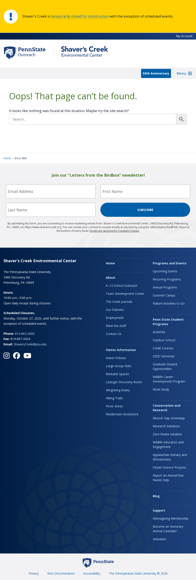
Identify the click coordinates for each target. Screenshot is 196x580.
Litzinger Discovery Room (124, 382)
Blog (156, 496)
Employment (115, 318)
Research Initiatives (166, 426)
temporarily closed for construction (80, 16)
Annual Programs (165, 287)
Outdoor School (164, 340)
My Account (184, 36)
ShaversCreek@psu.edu (30, 344)
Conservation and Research (166, 407)
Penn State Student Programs (168, 321)
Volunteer (159, 539)
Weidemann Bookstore (122, 414)
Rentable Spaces (117, 374)
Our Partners (115, 310)
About (110, 277)
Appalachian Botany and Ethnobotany (170, 457)
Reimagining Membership (170, 518)
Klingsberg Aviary (118, 390)
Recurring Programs (167, 279)
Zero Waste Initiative (167, 434)
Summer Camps (164, 295)
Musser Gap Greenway (169, 418)
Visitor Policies (116, 358)
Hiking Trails (114, 398)
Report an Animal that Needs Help (168, 477)
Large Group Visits (118, 366)
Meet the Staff (116, 326)
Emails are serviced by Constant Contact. (115, 231)
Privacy (34, 573)
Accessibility (91, 573)
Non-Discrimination (61, 573)
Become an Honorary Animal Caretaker (168, 528)
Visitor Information (121, 350)
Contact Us (113, 334)
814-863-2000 (25, 333)
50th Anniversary (156, 73)
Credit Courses (163, 348)
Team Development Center (125, 294)
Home (7, 158)
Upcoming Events (165, 271)
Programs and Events (169, 263)
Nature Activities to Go (169, 303)
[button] (181, 73)
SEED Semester (164, 356)
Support (159, 510)
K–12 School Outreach (121, 285)
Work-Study (161, 389)
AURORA (159, 332)
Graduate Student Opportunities (165, 366)
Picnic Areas (114, 406)
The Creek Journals (119, 302)
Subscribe (145, 210)
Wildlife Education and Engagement (168, 444)
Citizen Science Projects (169, 467)
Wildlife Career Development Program (169, 379)
